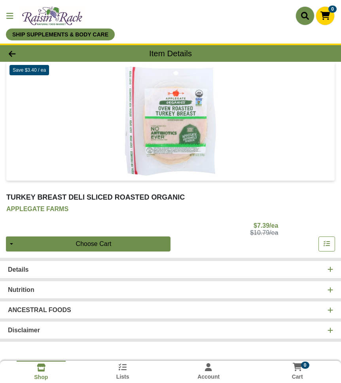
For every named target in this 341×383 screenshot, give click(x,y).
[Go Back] (47, 53)
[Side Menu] (9, 15)
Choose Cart (94, 243)
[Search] (305, 16)
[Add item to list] (326, 244)
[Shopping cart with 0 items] (325, 15)
